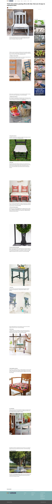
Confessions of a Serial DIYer (15, 209)
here (20, 205)
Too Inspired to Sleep (17, 474)
